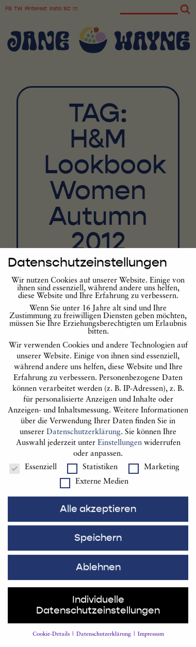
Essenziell (33, 476)
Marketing (153, 476)
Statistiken (92, 476)
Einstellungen (119, 452)
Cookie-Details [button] (51, 643)
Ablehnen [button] (98, 576)
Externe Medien (94, 491)
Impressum (151, 643)
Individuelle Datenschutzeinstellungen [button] (98, 614)
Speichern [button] (98, 547)
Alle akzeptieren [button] (98, 518)
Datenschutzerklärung (83, 441)
